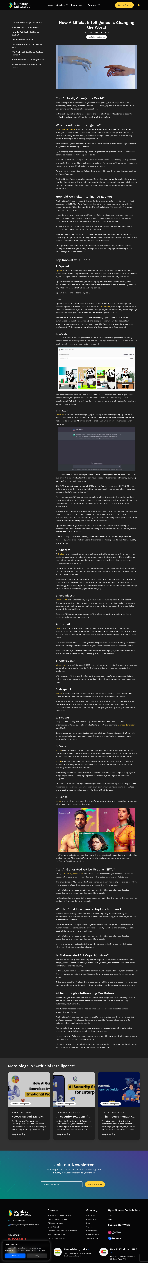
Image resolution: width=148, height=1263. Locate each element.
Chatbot (61, 554)
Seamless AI (61, 600)
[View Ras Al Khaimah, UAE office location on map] (111, 1252)
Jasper (59, 693)
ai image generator (126, 725)
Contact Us (91, 1231)
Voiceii (59, 750)
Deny (37, 1256)
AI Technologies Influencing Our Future (26, 65)
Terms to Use (92, 1238)
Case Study (91, 1219)
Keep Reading (18, 1134)
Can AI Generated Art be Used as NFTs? (27, 45)
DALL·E (59, 338)
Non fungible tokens (73, 874)
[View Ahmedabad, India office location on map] (88, 1249)
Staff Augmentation (57, 1234)
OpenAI (59, 270)
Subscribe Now (95, 1184)
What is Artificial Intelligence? (25, 27)
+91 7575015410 (18, 1221)
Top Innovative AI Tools (22, 39)
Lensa (58, 801)
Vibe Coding (53, 1227)
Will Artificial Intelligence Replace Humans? (27, 53)
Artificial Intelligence (65, 129)
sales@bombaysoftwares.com (25, 1224)
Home (50, 5)
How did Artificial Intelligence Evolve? (25, 33)
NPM (110, 1215)
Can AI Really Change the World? (27, 22)
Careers (89, 1227)
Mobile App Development (59, 1215)
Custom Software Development (62, 1231)
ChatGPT (60, 415)
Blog (88, 1223)
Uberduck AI (61, 665)
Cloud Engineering (56, 1238)
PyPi (110, 1219)
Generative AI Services (58, 1219)
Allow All (15, 1256)
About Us (90, 1215)
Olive (58, 628)
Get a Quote (124, 5)
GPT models (104, 306)
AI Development (55, 1223)
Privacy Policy (92, 1234)
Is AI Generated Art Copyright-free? (28, 59)
